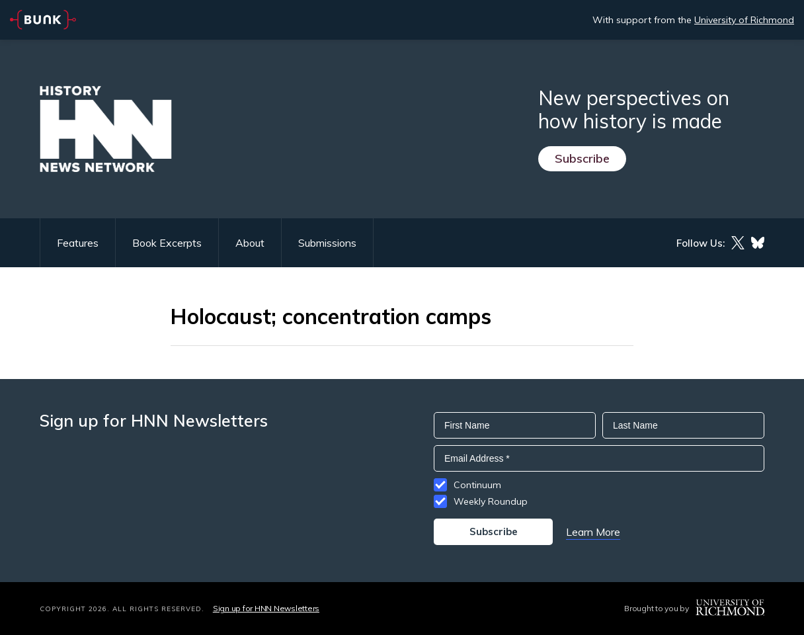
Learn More (593, 531)
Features (78, 242)
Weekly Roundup (491, 501)
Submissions (327, 242)
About (249, 242)
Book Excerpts (167, 242)
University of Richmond (744, 20)
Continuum (477, 485)
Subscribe (582, 158)
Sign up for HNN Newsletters (266, 608)
